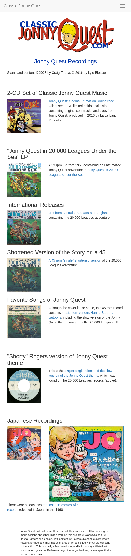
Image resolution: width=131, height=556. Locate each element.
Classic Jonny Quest (23, 6)
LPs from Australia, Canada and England (79, 213)
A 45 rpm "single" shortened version (75, 260)
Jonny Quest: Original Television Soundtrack (81, 101)
